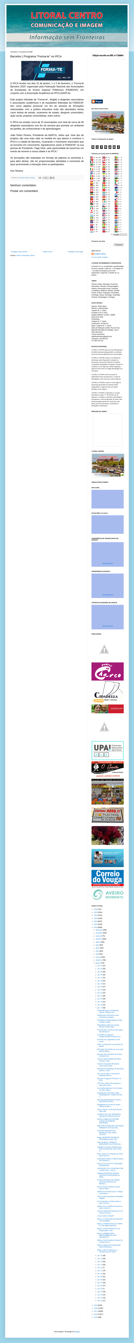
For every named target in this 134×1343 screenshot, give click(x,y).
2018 (96, 1308)
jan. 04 (100, 1292)
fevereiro (99, 960)
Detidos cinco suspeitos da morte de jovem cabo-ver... (109, 1207)
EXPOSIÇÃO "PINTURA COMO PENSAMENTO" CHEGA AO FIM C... (109, 1095)
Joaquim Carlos (100, 254)
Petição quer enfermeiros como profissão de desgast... (108, 1016)
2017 (96, 1311)
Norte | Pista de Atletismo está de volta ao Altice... (108, 1188)
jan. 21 (100, 996)
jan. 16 (100, 1255)
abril (97, 954)
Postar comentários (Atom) (25, 255)
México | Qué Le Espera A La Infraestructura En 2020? (107, 1251)
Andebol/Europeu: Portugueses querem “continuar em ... (108, 1011)
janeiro (98, 963)
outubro (98, 936)
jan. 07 (100, 1283)
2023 (96, 918)
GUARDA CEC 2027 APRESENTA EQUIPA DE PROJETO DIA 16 (109, 1115)
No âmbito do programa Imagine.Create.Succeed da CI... (109, 1036)
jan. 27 (100, 978)
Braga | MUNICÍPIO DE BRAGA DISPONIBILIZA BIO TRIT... (108, 1138)
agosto (98, 942)
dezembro (99, 930)
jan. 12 (100, 1268)
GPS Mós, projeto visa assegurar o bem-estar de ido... (109, 1084)
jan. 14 (100, 1261)
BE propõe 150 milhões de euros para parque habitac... (110, 1050)
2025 (96, 912)
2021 (96, 924)
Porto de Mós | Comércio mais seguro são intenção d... (110, 1031)
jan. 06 (100, 1286)
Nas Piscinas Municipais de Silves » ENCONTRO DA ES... (109, 1100)
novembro (99, 933)
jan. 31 (100, 966)
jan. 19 (100, 1002)
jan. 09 (100, 1277)
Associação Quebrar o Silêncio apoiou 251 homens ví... (110, 1160)
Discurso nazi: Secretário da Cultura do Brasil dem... (109, 1055)
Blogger (77, 1332)
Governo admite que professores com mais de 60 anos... (110, 1212)
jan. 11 (100, 1270)
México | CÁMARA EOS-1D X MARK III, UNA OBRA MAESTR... (109, 1224)
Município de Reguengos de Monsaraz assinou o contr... (110, 1069)
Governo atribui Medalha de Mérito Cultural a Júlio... (109, 1060)
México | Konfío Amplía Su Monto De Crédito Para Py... (109, 1241)
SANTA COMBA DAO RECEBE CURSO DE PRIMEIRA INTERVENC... (108, 1121)
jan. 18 (100, 1005)
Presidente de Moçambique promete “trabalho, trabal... (109, 1021)
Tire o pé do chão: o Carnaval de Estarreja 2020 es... (108, 1074)
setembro (99, 939)
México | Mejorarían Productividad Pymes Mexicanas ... (108, 1246)
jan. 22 (100, 993)
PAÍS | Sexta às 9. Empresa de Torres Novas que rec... (110, 1155)
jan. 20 (100, 999)
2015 (96, 1317)
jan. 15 (100, 1259)
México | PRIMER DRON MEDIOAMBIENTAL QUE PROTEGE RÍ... (106, 1235)
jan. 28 (100, 975)
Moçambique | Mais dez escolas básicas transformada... (108, 1026)
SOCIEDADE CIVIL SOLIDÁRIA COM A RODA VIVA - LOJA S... (110, 1169)
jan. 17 (100, 1008)
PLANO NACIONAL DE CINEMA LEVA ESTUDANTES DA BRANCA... (108, 1182)
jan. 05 (100, 1289)
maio (97, 951)
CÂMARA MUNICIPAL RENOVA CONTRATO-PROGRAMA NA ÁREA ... (108, 1175)
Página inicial (47, 252)
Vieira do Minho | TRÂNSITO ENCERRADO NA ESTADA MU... (109, 1143)
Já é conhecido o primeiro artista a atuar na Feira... (109, 1202)
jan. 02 (100, 1298)
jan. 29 (100, 972)
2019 (96, 1305)
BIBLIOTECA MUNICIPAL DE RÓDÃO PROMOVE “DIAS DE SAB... (110, 1127)
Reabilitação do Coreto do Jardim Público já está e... (108, 1105)
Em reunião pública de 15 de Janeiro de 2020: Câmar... (109, 1089)
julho (97, 945)
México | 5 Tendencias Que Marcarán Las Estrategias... (110, 1220)
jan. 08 (100, 1280)
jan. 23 (100, 990)
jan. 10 (100, 1274)
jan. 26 (100, 981)
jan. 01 (100, 1301)
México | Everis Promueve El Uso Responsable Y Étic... (108, 1229)
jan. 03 (100, 1295)
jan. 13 (100, 1265)
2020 (96, 927)
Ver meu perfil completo (99, 257)
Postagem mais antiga (75, 252)
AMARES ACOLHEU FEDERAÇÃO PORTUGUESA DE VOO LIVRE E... (109, 1149)
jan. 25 (100, 984)
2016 (96, 1314)
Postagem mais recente (19, 252)
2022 (96, 921)
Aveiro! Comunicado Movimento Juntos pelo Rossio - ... (108, 1065)
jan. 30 (100, 969)
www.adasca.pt (107, 563)
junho (98, 948)
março (98, 957)
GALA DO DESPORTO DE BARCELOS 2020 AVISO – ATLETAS (107, 1132)
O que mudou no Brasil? (105, 1216)
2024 (96, 915)
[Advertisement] (107, 80)
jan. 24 (100, 987)
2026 (96, 909)
